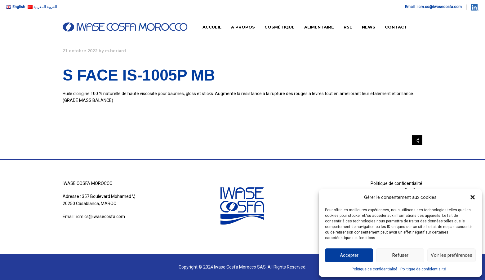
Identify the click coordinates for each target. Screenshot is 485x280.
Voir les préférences (451, 255)
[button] (472, 197)
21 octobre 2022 (80, 50)
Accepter (349, 255)
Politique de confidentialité (374, 269)
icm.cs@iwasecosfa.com (439, 7)
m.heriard (115, 50)
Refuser (400, 255)
